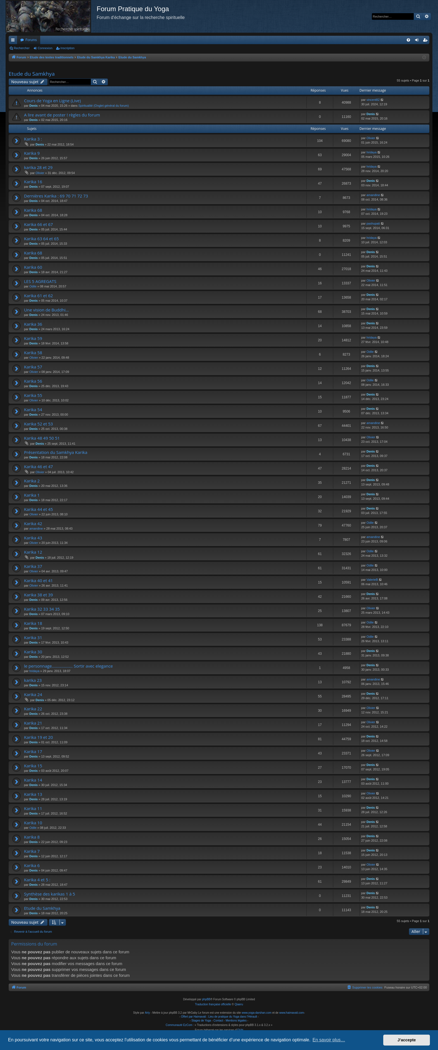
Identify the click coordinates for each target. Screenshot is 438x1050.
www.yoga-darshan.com (257, 1012)
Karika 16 (33, 181)
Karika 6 (32, 865)
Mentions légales (236, 1020)
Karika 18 (33, 623)
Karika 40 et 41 (38, 580)
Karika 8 (32, 837)
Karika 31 (33, 637)
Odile (33, 286)
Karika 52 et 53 (38, 424)
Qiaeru (239, 1004)
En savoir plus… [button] (329, 1039)
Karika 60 (33, 267)
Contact (218, 1020)
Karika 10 (33, 822)
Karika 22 (33, 708)
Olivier (370, 138)
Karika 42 (33, 523)
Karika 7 (32, 851)
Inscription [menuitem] (426, 41)
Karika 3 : (33, 139)
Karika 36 (33, 324)
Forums (31, 40)
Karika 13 (33, 794)
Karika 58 (33, 352)
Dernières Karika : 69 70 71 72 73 (56, 196)
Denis (33, 105)
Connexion (45, 48)
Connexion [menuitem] (418, 41)
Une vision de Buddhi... (46, 310)
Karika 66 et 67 (38, 224)
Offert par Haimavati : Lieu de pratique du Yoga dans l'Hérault (219, 1016)
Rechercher (22, 48)
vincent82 (373, 99)
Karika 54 (33, 409)
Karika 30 (33, 651)
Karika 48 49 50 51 (42, 438)
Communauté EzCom (179, 1025)
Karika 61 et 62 (38, 295)
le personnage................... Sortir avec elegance (68, 666)
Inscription (68, 48)
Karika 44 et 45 (38, 509)
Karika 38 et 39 (38, 594)
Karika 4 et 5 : (37, 879)
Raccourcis (14, 41)
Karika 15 (33, 765)
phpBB (206, 999)
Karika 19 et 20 (38, 737)
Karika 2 (32, 481)
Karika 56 (33, 381)
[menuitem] (408, 40)
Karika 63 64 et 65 (41, 238)
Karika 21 (33, 723)
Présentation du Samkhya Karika (55, 452)
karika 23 (33, 680)
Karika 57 (33, 367)
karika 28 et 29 (38, 167)
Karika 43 (33, 538)
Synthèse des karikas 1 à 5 (49, 894)
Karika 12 (33, 552)
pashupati (373, 223)
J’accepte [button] (406, 1040)
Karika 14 (33, 780)
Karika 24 (33, 694)
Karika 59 (33, 338)
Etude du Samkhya (32, 73)
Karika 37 (33, 566)
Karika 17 (33, 751)
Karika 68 (33, 210)
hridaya (371, 152)
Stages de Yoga (201, 1020)
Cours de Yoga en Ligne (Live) (52, 100)
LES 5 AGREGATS (40, 281)
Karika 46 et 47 (38, 466)
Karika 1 (32, 495)
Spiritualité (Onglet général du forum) (103, 105)
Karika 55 (33, 395)
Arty (147, 1012)
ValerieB (372, 579)
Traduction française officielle (213, 1004)
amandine (373, 195)
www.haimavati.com (291, 1012)
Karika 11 (33, 808)
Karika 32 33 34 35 (42, 609)
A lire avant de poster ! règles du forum (62, 115)
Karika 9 (32, 153)
